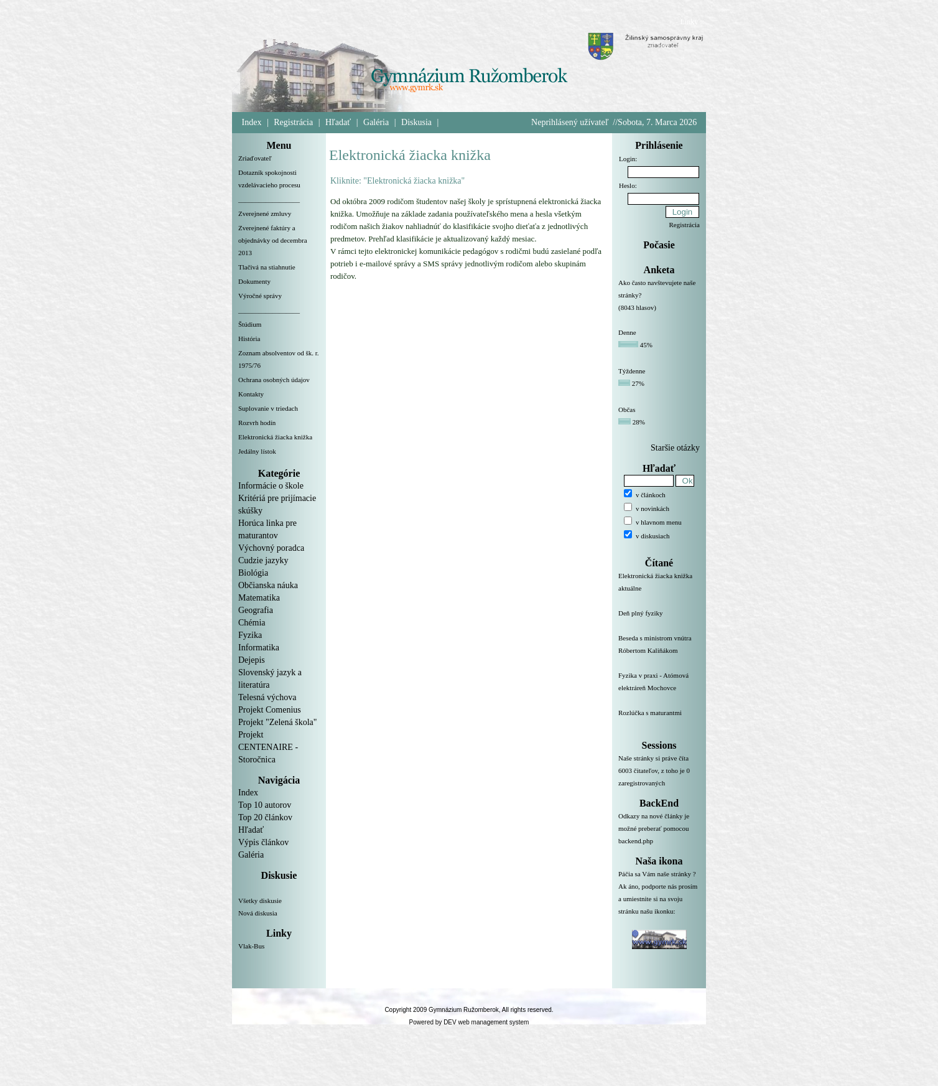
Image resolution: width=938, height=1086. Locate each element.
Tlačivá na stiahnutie (266, 267)
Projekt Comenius (269, 709)
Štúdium (249, 324)
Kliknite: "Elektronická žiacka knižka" (397, 180)
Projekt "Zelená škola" (277, 722)
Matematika (259, 597)
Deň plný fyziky (659, 620)
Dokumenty (254, 281)
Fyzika (250, 635)
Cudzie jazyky (263, 560)
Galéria (376, 122)
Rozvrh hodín (257, 422)
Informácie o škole (271, 485)
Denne (627, 332)
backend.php (635, 841)
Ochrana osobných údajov (274, 379)
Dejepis (251, 660)
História (249, 338)
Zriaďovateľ (255, 158)
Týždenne (631, 371)
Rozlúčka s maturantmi (659, 720)
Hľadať (338, 122)
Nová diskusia (257, 913)
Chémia (252, 622)
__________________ (269, 199)
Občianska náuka (268, 585)
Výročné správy (260, 295)
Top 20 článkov (265, 817)
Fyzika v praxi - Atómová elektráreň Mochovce (659, 689)
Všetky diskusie (260, 900)
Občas (627, 409)
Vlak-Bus (251, 946)
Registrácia (293, 122)
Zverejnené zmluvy (264, 213)
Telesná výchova (267, 697)
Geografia (255, 610)
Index (252, 122)
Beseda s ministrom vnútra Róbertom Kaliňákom (659, 651)
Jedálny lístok (257, 451)
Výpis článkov (263, 842)
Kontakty (251, 394)
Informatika (258, 647)
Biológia (253, 573)
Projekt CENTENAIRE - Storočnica (268, 747)
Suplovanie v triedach (268, 408)
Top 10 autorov (264, 805)
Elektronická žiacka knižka (275, 437)
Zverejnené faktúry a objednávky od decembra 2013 (272, 240)
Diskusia (416, 122)
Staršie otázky (675, 447)
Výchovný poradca (271, 548)
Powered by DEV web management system (469, 1022)
